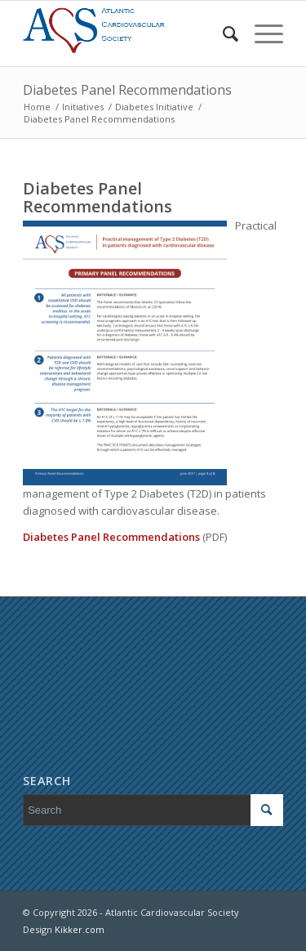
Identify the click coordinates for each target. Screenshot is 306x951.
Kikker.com (79, 929)
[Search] (222, 33)
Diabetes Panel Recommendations (127, 90)
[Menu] (260, 33)
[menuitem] (222, 33)
